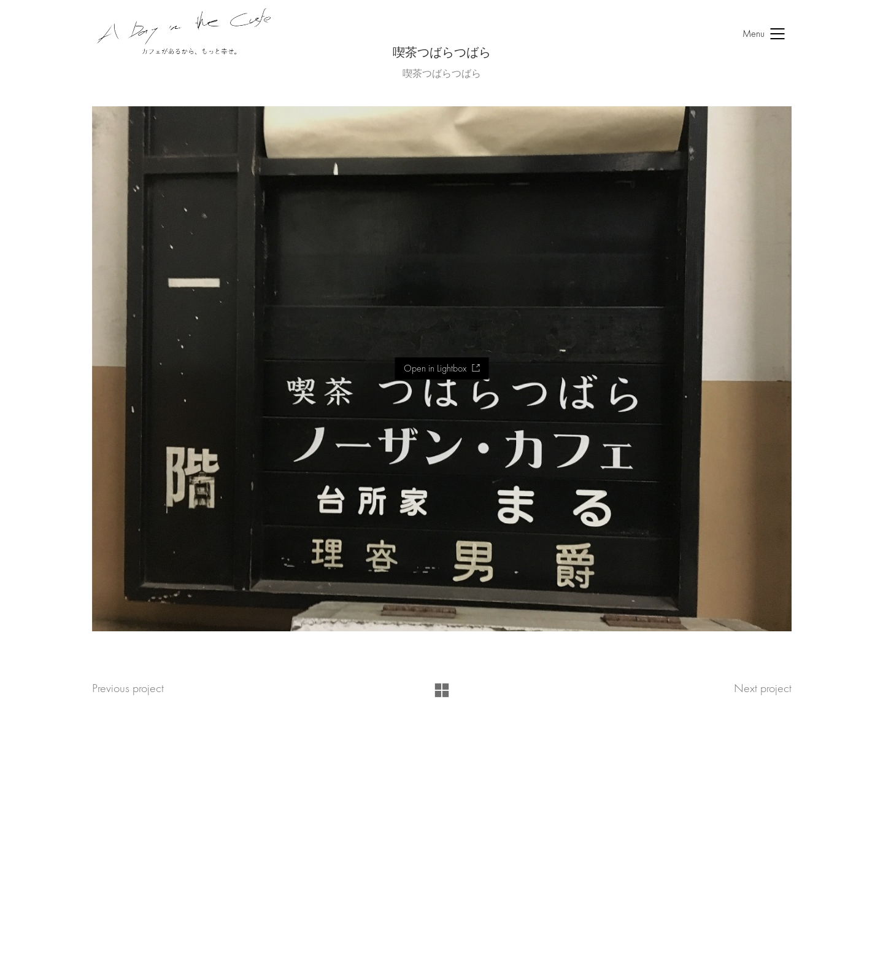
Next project (763, 688)
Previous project (128, 688)
